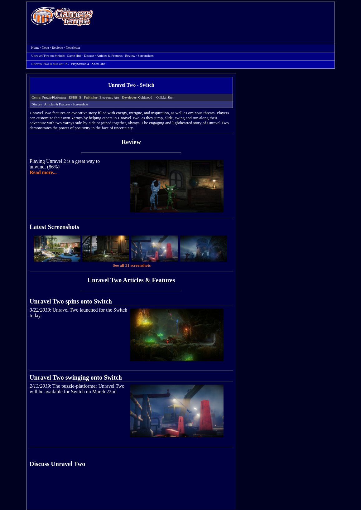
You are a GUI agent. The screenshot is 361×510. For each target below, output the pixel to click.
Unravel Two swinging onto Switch (76, 377)
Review (130, 55)
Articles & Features (110, 55)
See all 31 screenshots (132, 265)
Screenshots (146, 55)
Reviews (57, 47)
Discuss (89, 55)
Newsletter (73, 47)
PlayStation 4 (80, 64)
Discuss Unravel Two (57, 463)
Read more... (43, 172)
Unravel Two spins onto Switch (71, 301)
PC (67, 64)
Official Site (164, 97)
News (45, 47)
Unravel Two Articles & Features (131, 280)
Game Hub (74, 55)
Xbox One (98, 64)
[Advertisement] (216, 17)
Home (62, 16)
